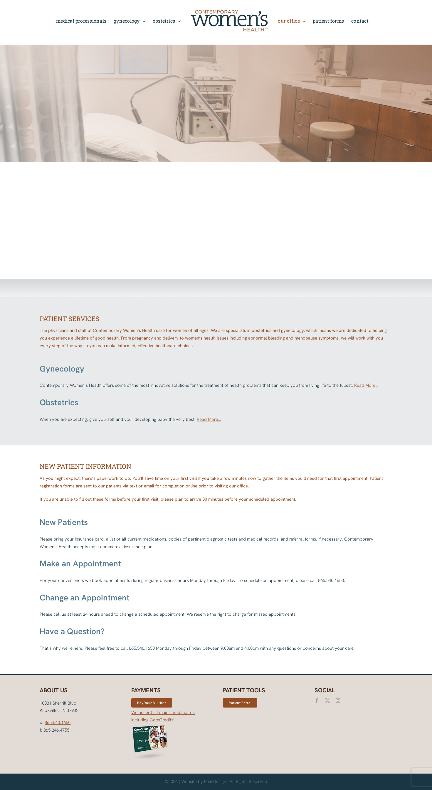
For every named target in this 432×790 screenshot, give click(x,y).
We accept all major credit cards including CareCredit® (163, 736)
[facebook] (317, 700)
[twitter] (327, 700)
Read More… (366, 385)
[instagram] (338, 700)
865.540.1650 (57, 722)
